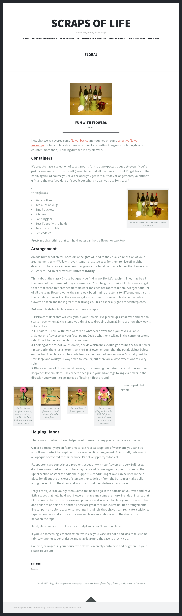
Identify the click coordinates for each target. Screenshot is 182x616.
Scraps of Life (91, 23)
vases (129, 583)
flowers (116, 583)
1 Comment (139, 583)
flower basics (79, 140)
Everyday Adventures (44, 38)
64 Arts (91, 127)
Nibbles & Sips (117, 38)
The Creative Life (69, 38)
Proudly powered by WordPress (28, 607)
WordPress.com (73, 607)
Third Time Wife (136, 38)
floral (96, 583)
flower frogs (106, 583)
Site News (153, 38)
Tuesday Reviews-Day (94, 38)
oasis (123, 583)
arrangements (64, 583)
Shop (26, 38)
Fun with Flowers (91, 122)
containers (88, 583)
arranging (77, 583)
